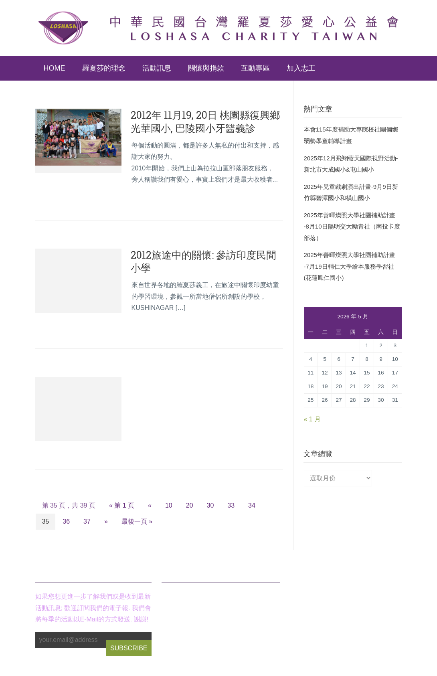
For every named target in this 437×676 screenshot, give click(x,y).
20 (189, 505)
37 (87, 521)
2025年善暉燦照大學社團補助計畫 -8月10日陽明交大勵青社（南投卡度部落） (352, 226)
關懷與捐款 (206, 68)
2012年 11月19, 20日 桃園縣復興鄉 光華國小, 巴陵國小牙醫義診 (205, 121)
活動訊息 (156, 68)
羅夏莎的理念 (103, 68)
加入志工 (301, 68)
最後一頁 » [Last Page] (136, 521)
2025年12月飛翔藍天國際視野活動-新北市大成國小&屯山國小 (351, 164)
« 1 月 (312, 419)
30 (210, 505)
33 (231, 505)
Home (54, 68)
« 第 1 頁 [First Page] (121, 505)
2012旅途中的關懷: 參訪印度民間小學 (203, 261)
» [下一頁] (106, 521)
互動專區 (255, 68)
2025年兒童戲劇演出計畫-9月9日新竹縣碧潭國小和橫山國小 (351, 192)
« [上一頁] (150, 505)
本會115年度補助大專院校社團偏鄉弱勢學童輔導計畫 (351, 135)
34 (251, 505)
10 (168, 505)
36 (66, 521)
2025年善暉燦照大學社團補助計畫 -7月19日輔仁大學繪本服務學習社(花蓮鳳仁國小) (349, 266)
